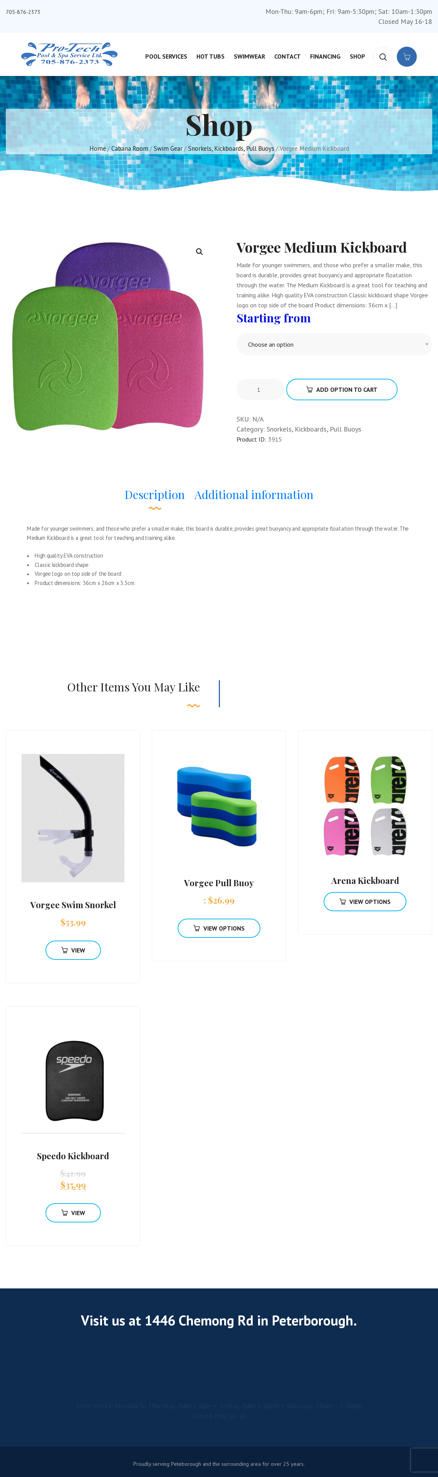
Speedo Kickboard (73, 1156)
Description (154, 494)
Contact (287, 56)
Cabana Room (129, 148)
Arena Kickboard (365, 880)
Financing (325, 56)
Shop (357, 56)
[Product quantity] (261, 389)
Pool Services (166, 56)
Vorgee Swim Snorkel (73, 904)
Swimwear (249, 56)
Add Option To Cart (342, 389)
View (73, 950)
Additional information (254, 494)
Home (97, 148)
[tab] (154, 498)
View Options (219, 928)
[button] (199, 252)
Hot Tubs (210, 56)
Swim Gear (168, 148)
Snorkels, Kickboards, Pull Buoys (231, 148)
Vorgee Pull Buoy (219, 883)
